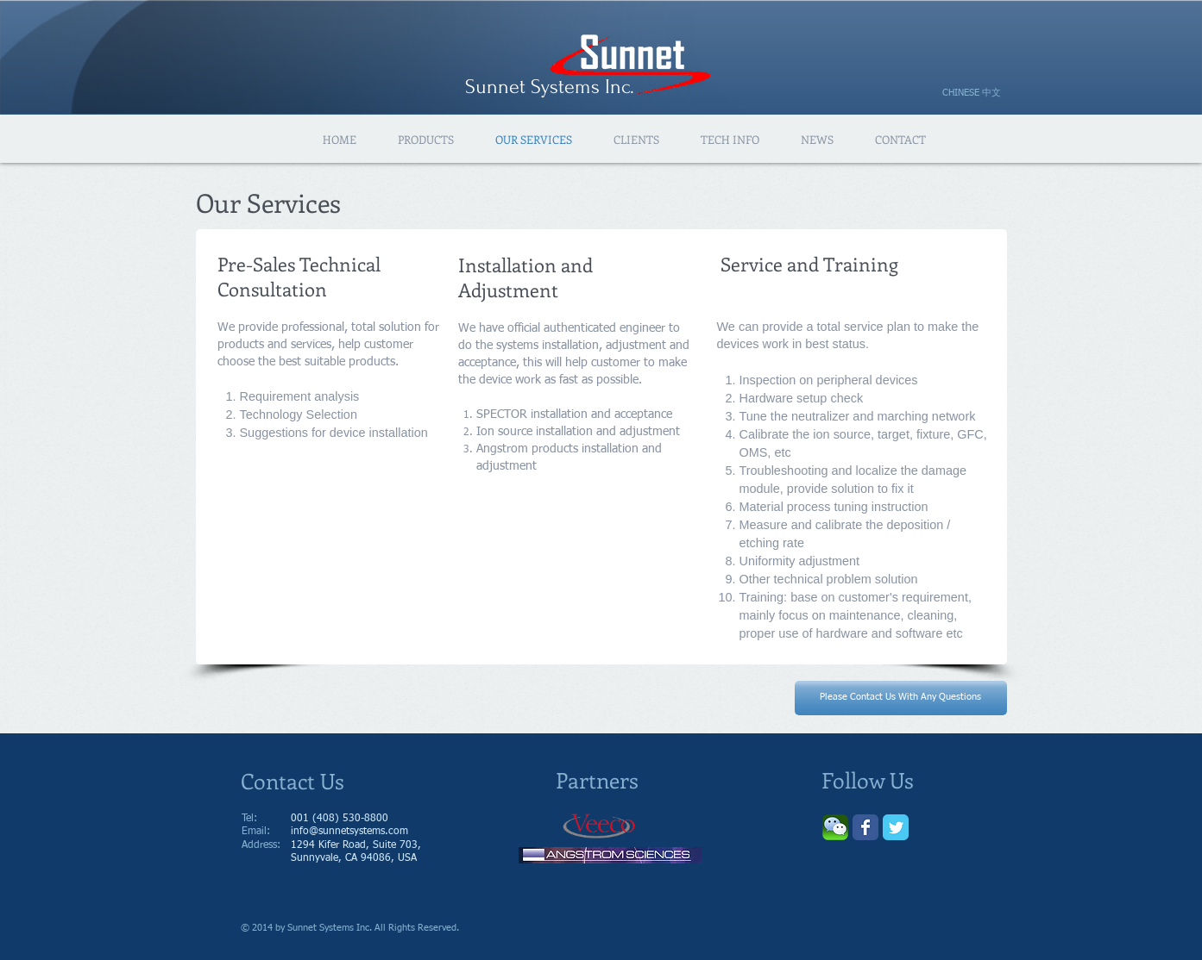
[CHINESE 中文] (978, 93)
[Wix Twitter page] (896, 827)
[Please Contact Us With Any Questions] (901, 698)
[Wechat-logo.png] (835, 827)
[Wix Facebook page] (865, 827)
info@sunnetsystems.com (349, 831)
